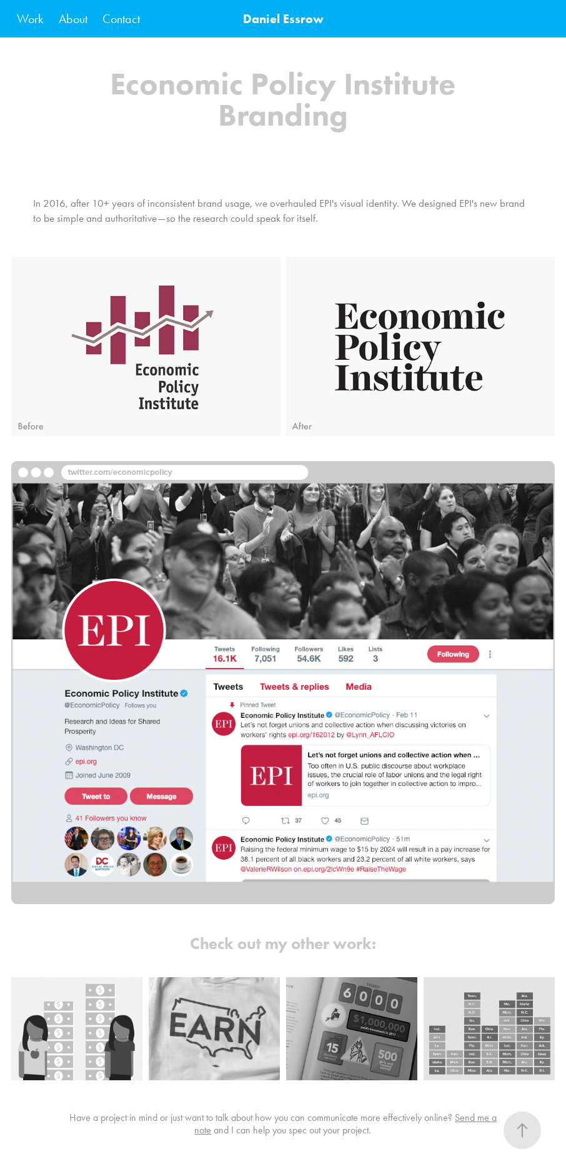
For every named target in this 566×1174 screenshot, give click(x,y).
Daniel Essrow (283, 18)
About (73, 18)
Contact (121, 18)
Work (30, 18)
